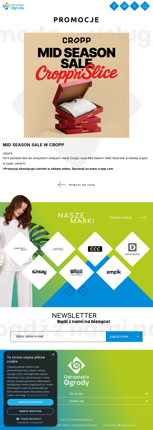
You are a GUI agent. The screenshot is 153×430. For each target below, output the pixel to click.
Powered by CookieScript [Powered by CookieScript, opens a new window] (30, 422)
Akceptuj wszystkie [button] (30, 402)
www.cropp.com (101, 169)
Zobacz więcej (126, 222)
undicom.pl (126, 425)
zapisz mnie (124, 339)
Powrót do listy (76, 186)
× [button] (53, 354)
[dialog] (30, 388)
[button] (30, 418)
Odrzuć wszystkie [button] (30, 411)
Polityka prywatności (76, 419)
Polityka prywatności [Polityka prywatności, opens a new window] (37, 395)
